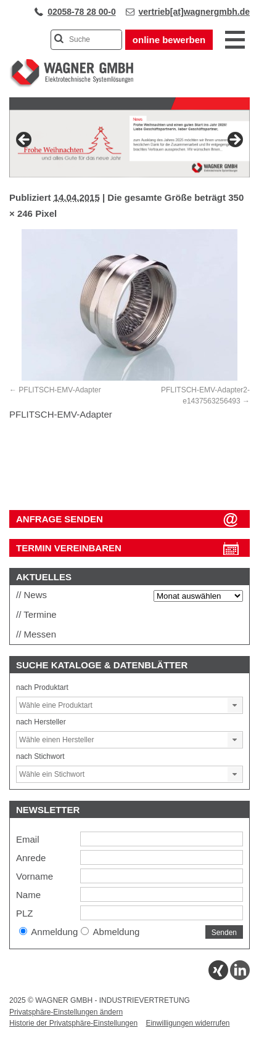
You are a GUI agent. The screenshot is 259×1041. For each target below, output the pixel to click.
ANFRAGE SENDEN (59, 519)
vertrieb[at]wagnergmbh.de (194, 12)
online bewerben (169, 39)
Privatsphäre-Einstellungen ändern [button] (66, 1012)
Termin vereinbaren (68, 548)
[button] (235, 705)
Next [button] (234, 140)
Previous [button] (24, 140)
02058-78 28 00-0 (81, 12)
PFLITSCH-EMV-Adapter (59, 390)
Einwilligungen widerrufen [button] (187, 1023)
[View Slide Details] (129, 143)
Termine (39, 614)
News (35, 594)
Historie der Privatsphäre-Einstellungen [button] (73, 1023)
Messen (40, 634)
